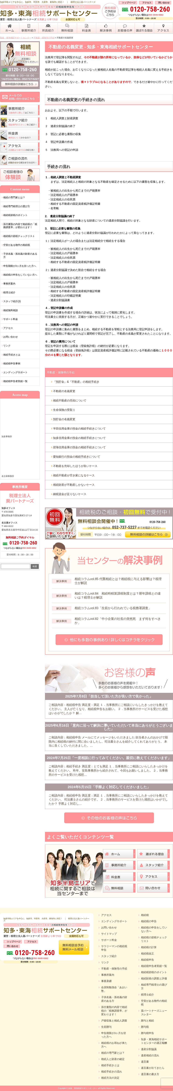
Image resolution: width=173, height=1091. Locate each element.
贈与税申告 (147, 1033)
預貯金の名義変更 (64, 419)
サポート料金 (10, 319)
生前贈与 (106, 1026)
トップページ (128, 2)
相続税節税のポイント (15, 215)
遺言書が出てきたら (152, 1067)
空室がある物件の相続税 (16, 245)
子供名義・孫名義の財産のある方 (20, 255)
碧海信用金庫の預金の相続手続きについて (79, 447)
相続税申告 (147, 959)
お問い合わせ (10, 336)
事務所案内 (9, 283)
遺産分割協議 (149, 1049)
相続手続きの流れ (111, 1071)
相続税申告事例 (11, 363)
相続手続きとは (11, 354)
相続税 (145, 915)
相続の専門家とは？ (14, 197)
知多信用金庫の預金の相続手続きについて (79, 437)
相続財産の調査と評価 (154, 978)
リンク (7, 345)
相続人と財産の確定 (113, 1059)
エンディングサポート (15, 372)
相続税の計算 (149, 947)
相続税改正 (147, 953)
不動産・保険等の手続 (61, 372)
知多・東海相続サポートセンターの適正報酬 (154, 1041)
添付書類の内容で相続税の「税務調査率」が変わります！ (20, 226)
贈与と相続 (147, 1020)
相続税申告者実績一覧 (15, 381)
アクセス (146, 2)
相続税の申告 (149, 921)
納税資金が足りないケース (69, 494)
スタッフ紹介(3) (12, 301)
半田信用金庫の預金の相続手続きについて (79, 428)
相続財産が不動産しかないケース (74, 484)
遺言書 (145, 1061)
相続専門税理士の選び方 (16, 206)
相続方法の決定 (110, 1077)
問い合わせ (164, 2)
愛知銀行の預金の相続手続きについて (76, 456)
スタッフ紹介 (109, 956)
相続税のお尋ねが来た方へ (114, 1044)
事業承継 (106, 981)
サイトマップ (109, 933)
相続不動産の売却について (69, 400)
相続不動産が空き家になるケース (74, 475)
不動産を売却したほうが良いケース (75, 466)
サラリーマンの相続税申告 (114, 948)
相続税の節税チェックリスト (19, 236)
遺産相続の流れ (150, 1055)
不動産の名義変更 (64, 391)
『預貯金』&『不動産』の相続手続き (76, 381)
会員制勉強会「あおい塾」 (114, 989)
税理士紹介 (9, 292)
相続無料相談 (10, 310)
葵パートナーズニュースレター (154, 1012)
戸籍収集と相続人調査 (114, 1020)
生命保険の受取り (64, 409)
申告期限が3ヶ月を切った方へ (19, 266)
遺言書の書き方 (150, 1074)
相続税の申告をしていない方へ (20, 274)
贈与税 (145, 1026)
